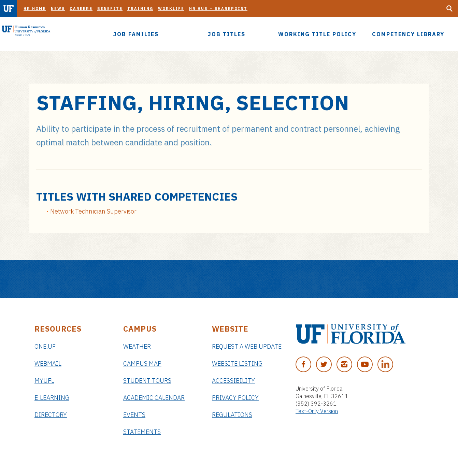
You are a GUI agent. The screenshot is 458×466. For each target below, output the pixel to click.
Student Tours (147, 380)
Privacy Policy (235, 398)
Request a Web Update (247, 346)
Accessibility (233, 380)
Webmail (47, 363)
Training (140, 8)
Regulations (232, 415)
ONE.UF (45, 346)
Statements (142, 432)
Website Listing (237, 363)
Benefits (110, 8)
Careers (81, 8)
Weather (137, 346)
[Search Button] (449, 8)
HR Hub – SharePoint (218, 8)
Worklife (171, 8)
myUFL (44, 380)
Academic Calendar (154, 398)
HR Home (35, 8)
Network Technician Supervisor (93, 211)
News (58, 8)
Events (134, 415)
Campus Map (142, 363)
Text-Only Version (317, 411)
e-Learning (51, 398)
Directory (50, 415)
